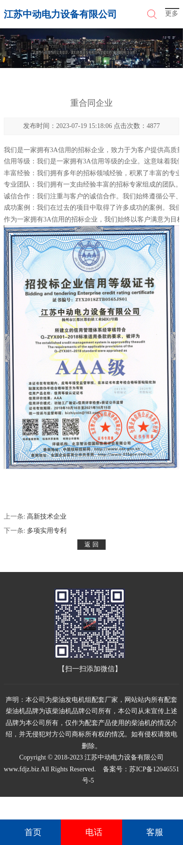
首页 (33, 832)
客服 (154, 832)
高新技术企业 (47, 516)
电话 (93, 832)
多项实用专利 (47, 530)
